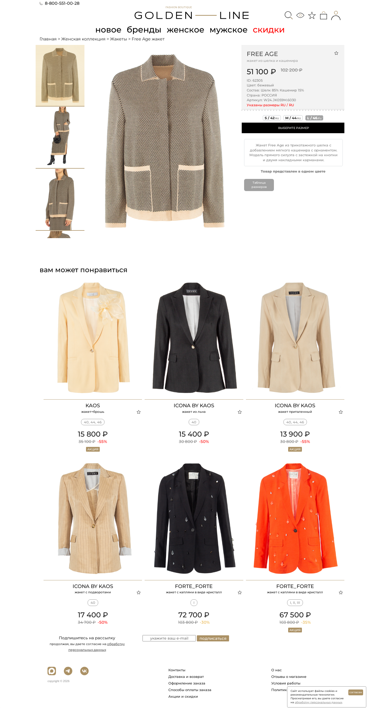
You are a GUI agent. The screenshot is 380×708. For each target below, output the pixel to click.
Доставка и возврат (186, 676)
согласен (355, 692)
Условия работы (285, 683)
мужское (229, 29)
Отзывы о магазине (288, 676)
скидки (270, 29)
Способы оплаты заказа (189, 690)
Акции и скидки (183, 696)
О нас (276, 670)
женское (186, 29)
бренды (144, 29)
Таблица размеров (259, 185)
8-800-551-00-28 (59, 3)
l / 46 (314, 118)
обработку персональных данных (318, 702)
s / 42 (272, 118)
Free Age (262, 53)
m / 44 (293, 118)
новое (107, 29)
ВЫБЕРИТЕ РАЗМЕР (293, 128)
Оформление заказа (186, 683)
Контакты (176, 670)
